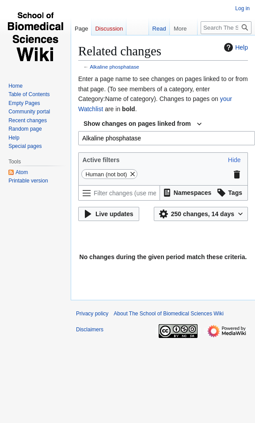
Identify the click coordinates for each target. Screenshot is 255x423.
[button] (234, 160)
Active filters (100, 159)
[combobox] (142, 124)
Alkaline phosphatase (114, 67)
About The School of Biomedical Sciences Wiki (169, 313)
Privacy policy (92, 313)
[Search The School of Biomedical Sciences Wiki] (226, 27)
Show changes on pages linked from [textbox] (137, 123)
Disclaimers (89, 329)
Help (235, 47)
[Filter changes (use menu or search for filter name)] (119, 193)
